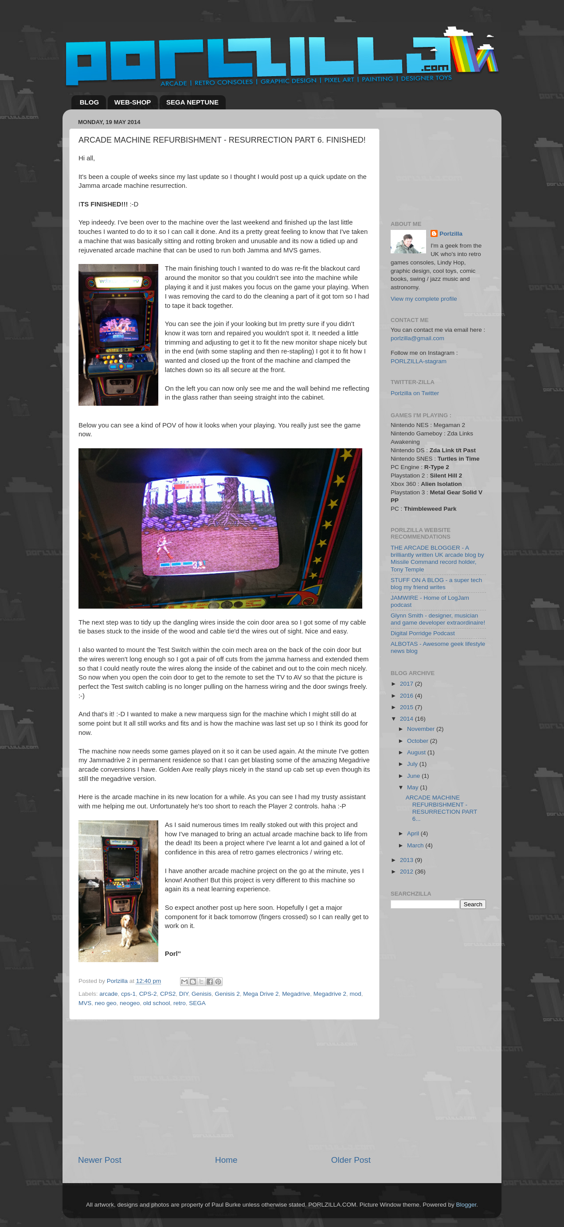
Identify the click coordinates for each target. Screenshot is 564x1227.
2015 (407, 707)
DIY (183, 993)
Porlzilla (450, 233)
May (413, 787)
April (414, 833)
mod (355, 993)
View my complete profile (424, 298)
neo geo (106, 1003)
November (421, 729)
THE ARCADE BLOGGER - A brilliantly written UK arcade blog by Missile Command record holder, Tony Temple (437, 558)
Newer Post (99, 1160)
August (417, 752)
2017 (407, 683)
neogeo (130, 1003)
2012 (407, 871)
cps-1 (128, 993)
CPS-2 (148, 993)
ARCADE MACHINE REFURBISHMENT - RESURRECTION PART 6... (441, 808)
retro (179, 1003)
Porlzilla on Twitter (415, 393)
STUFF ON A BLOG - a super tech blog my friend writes (436, 583)
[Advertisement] (224, 1087)
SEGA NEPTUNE (192, 102)
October (418, 741)
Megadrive (296, 993)
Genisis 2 (227, 993)
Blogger (466, 1204)
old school (156, 1003)
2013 (407, 860)
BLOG (89, 102)
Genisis (202, 993)
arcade (108, 993)
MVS (84, 1003)
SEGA (197, 1003)
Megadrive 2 (329, 993)
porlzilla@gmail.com (417, 338)
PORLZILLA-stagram (418, 361)
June (414, 776)
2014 (407, 718)
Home (226, 1160)
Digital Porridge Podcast (423, 633)
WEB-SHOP (132, 102)
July (413, 764)
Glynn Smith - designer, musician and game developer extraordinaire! (438, 619)
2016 (407, 695)
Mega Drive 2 (260, 993)
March (416, 845)
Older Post (351, 1160)
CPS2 (168, 993)
